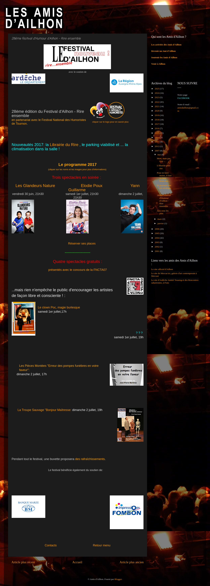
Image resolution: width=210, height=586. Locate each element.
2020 (157, 110)
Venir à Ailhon (158, 64)
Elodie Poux (91, 185)
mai (159, 154)
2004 (157, 238)
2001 (157, 251)
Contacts (69, 545)
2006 (157, 229)
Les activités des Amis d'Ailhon (166, 44)
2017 (157, 124)
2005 (157, 233)
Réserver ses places (81, 243)
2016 (157, 128)
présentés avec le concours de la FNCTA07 (77, 269)
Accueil (77, 562)
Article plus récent (23, 562)
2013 (157, 141)
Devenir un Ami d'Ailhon (163, 51)
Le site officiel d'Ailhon (162, 269)
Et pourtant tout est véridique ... (164, 188)
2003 (157, 242)
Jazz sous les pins (163, 212)
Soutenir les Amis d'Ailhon (164, 57)
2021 (157, 106)
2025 (157, 88)
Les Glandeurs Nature (35, 185)
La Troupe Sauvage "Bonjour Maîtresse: (45, 410)
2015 (157, 133)
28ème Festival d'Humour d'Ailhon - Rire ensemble (164, 200)
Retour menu (101, 545)
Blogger (118, 579)
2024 (157, 93)
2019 (157, 115)
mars (160, 219)
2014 (157, 137)
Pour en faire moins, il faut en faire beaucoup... (164, 176)
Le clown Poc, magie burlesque (59, 307)
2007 (157, 150)
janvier (160, 223)
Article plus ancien (132, 562)
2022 (157, 102)
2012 (157, 146)
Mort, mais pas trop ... (164, 159)
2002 (157, 246)
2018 (157, 119)
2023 (157, 97)
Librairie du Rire (63, 144)
